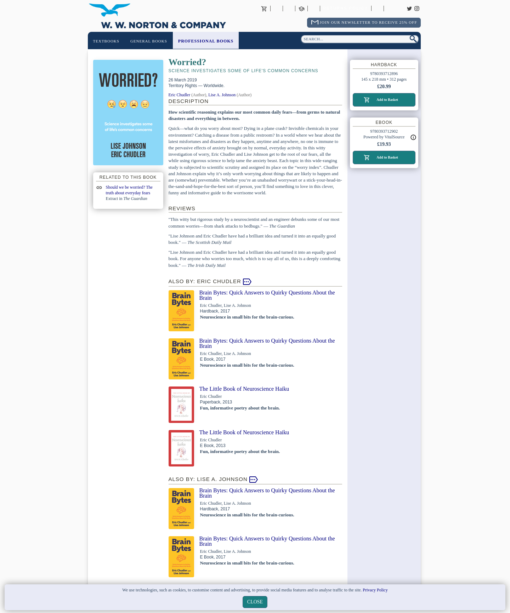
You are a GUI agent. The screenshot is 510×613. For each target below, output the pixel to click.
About (276, 8)
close (255, 602)
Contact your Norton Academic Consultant (301, 8)
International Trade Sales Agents (314, 8)
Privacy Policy (375, 590)
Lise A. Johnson (222, 94)
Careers (390, 8)
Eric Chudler (180, 94)
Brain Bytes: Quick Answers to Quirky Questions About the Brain (267, 295)
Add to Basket (387, 100)
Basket (264, 8)
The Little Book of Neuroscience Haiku (244, 389)
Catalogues (377, 8)
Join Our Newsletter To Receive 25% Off (368, 22)
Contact (289, 8)
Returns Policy (345, 8)
